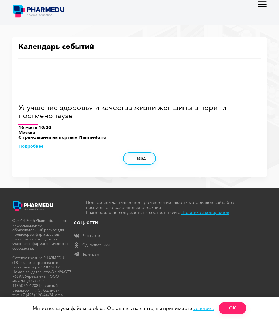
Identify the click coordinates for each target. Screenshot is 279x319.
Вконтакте (87, 235)
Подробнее (30, 146)
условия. (203, 308)
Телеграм (86, 254)
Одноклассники (92, 245)
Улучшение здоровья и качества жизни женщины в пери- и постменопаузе (122, 112)
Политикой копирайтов (205, 212)
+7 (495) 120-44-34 (36, 294)
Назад (139, 158)
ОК (232, 308)
